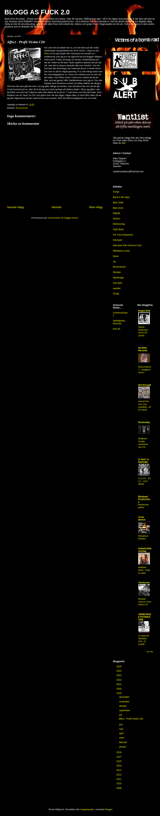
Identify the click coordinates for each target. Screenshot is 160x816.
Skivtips (117, 272)
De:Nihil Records (142, 349)
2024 (119, 671)
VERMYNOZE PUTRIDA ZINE (144, 617)
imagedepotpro (87, 809)
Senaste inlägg (15, 207)
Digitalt (116, 213)
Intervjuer (117, 240)
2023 (119, 675)
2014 (119, 765)
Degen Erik (144, 310)
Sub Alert (117, 283)
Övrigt (116, 293)
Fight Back (118, 229)
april (121, 733)
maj (121, 729)
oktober (123, 706)
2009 (119, 788)
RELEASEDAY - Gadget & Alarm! (144, 370)
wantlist (117, 288)
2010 (119, 783)
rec (114, 261)
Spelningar (118, 277)
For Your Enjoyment (123, 234)
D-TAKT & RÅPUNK (143, 460)
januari (123, 746)
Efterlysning (119, 224)
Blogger (108, 809)
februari (123, 742)
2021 (119, 684)
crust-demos (141, 518)
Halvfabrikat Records (119, 322)
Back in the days (121, 197)
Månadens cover (121, 250)
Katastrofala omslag (144, 549)
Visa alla (150, 652)
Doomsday (144, 422)
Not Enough (144, 385)
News (116, 256)
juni (121, 724)
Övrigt (116, 191)
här (123, 143)
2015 (119, 761)
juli (121, 715)
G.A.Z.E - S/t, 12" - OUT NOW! (144, 481)
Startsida (56, 207)
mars (122, 737)
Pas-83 (116, 329)
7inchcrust (144, 582)
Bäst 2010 (118, 208)
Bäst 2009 (118, 202)
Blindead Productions (144, 499)
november (124, 701)
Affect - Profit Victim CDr (131, 718)
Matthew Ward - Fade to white (144, 570)
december (124, 697)
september (125, 710)
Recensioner (22, 108)
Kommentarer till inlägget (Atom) (63, 218)
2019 (119, 693)
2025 (119, 666)
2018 (119, 752)
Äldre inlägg (95, 207)
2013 (119, 770)
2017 (119, 757)
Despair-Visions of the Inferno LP (144, 602)
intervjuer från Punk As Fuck (127, 245)
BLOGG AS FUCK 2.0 (37, 12)
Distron (116, 218)
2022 (119, 680)
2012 (119, 774)
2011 (119, 779)
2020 (119, 688)
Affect (47, 53)
